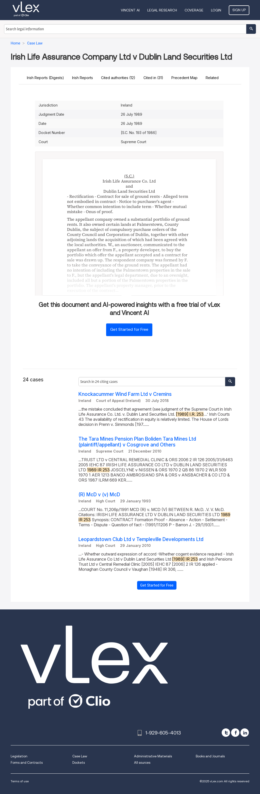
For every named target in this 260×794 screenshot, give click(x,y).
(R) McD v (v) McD (99, 495)
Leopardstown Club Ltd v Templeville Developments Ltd (140, 539)
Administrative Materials (153, 756)
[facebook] (235, 732)
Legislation (19, 756)
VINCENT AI (130, 10)
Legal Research (162, 10)
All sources (142, 763)
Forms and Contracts (27, 763)
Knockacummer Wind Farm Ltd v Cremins (125, 394)
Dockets (78, 763)
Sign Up (239, 10)
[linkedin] (244, 732)
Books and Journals (210, 756)
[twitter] (226, 732)
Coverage (194, 10)
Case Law (79, 756)
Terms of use (20, 781)
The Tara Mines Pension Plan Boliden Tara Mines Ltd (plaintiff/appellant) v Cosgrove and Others (137, 442)
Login (216, 10)
